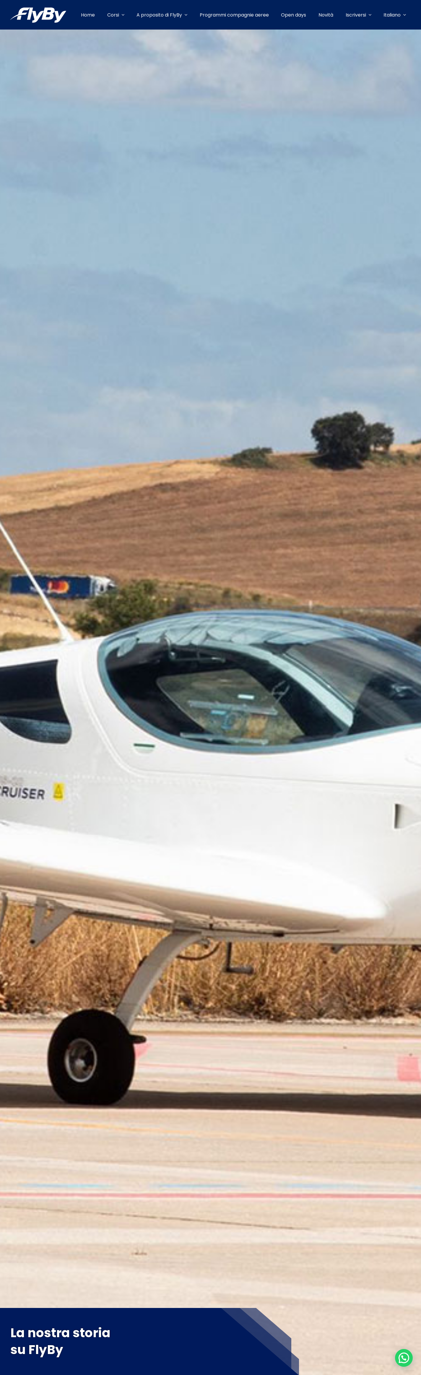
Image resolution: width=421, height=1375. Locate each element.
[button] (404, 1358)
